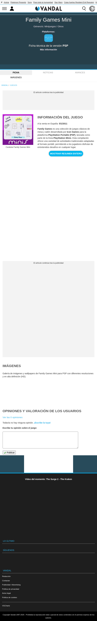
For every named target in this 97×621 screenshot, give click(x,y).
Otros (61, 26)
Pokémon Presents (18, 2)
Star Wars (58, 2)
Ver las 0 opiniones (13, 417)
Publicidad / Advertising (11, 585)
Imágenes (16, 77)
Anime (6, 2)
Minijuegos (50, 26)
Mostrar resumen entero (66, 153)
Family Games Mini (48, 20)
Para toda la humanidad (43, 2)
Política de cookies (9, 597)
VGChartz (6, 606)
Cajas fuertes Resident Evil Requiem (79, 2)
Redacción (6, 576)
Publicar (9, 452)
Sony (30, 2)
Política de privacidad (10, 589)
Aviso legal (6, 593)
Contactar (6, 581)
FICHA (16, 72)
